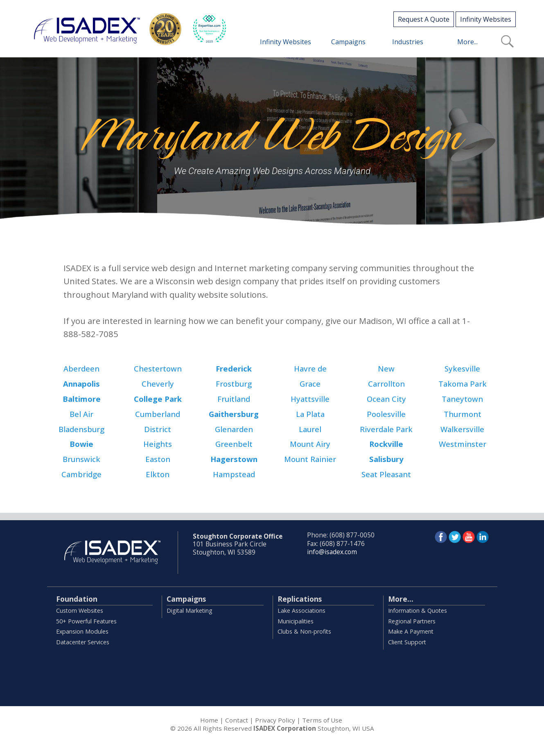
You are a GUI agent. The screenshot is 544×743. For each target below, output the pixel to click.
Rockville (386, 444)
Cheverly (158, 383)
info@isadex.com (332, 552)
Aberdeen (81, 368)
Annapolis (81, 383)
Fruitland (233, 399)
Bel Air (81, 414)
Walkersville (462, 429)
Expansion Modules (82, 631)
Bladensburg (81, 429)
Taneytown (462, 399)
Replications (300, 599)
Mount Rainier (310, 459)
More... (400, 599)
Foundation (76, 599)
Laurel (310, 429)
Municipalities (296, 621)
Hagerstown (233, 459)
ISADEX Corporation (284, 728)
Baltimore (82, 399)
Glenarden (234, 429)
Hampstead (234, 474)
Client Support (407, 642)
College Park (158, 399)
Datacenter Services (82, 642)
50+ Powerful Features (86, 621)
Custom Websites (79, 610)
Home (209, 720)
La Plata (310, 414)
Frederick (234, 368)
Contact (236, 720)
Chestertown (158, 368)
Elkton (157, 474)
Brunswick (81, 459)
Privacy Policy (275, 720)
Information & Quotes (417, 610)
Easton (157, 459)
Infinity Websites (485, 19)
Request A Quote (423, 19)
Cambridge (81, 474)
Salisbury (386, 459)
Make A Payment (410, 631)
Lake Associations (301, 610)
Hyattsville (310, 399)
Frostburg (234, 383)
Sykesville (462, 368)
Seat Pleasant (386, 474)
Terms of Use (322, 720)
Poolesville (386, 414)
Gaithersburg (234, 414)
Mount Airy (310, 444)
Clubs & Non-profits (304, 631)
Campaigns (186, 599)
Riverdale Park (386, 429)
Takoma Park (462, 383)
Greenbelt (234, 444)
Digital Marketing (189, 610)
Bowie (81, 444)
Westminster (462, 444)
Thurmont (462, 414)
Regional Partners (412, 621)
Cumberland (157, 414)
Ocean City (386, 399)
